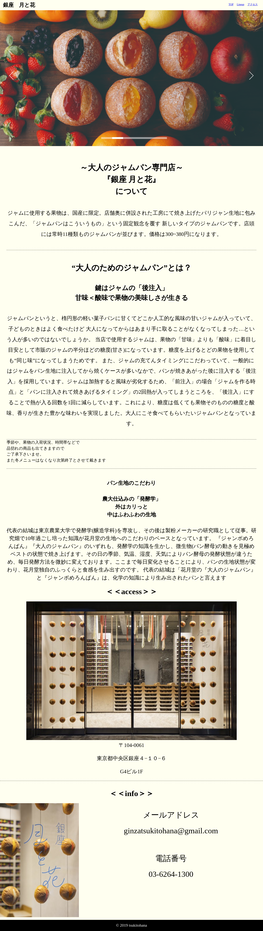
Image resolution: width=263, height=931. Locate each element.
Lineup (240, 4)
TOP (231, 4)
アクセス (252, 4)
